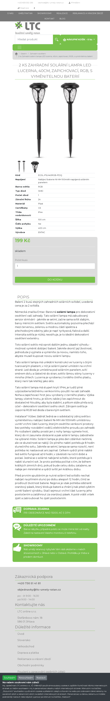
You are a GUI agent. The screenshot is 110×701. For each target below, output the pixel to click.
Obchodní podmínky (30, 665)
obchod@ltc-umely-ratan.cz (51, 2)
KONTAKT (50, 18)
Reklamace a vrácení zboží (34, 659)
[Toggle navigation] (19, 47)
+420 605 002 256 (25, 2)
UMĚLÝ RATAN (25, 13)
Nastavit (41, 677)
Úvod (20, 633)
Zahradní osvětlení (38, 54)
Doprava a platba (28, 652)
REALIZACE (62, 13)
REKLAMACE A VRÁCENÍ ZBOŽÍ (88, 13)
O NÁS (10, 13)
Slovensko (23, 640)
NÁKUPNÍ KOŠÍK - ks (78, 39)
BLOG (62, 18)
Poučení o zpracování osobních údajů (41, 671)
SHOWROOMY (44, 13)
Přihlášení (74, 2)
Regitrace (23, 8)
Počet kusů (21, 260)
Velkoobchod (25, 646)
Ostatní (24, 54)
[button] (21, 119)
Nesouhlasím (26, 677)
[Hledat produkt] (34, 39)
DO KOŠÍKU (55, 279)
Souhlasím (9, 677)
